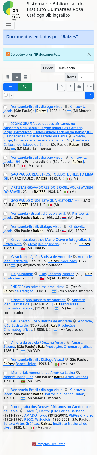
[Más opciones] (88, 87)
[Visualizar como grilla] (25, 77)
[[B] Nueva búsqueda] (25, 87)
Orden (48, 68)
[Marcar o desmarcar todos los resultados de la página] (6, 95)
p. (89, 95)
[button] (71, 87)
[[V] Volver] (10, 87)
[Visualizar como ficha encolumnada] (16, 77)
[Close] (89, 54)
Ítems (71, 77)
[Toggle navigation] (9, 25)
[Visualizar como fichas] (7, 77)
